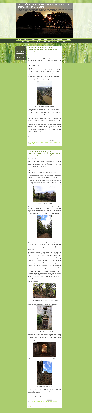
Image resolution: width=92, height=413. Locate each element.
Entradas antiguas (57, 406)
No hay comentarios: (43, 140)
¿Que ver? (33, 142)
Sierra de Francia (51, 41)
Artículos (39, 39)
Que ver (44, 41)
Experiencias (52, 39)
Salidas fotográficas (51, 401)
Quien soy (26, 39)
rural (57, 142)
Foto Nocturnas (21, 41)
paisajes (51, 142)
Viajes (58, 41)
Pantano (54, 142)
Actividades (32, 39)
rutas (43, 401)
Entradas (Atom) (47, 409)
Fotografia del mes (42, 142)
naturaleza (48, 142)
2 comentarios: (42, 399)
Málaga (33, 41)
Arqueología (37, 401)
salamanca (46, 401)
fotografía (37, 142)
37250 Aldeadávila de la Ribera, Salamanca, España (41, 144)
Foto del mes (67, 39)
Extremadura (59, 39)
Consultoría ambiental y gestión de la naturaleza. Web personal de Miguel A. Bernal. (43, 5)
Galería (27, 41)
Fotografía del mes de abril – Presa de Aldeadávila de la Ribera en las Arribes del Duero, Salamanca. (42, 49)
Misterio (38, 41)
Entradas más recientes (33, 406)
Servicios (19, 39)
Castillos (45, 39)
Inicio (46, 406)
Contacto (64, 41)
